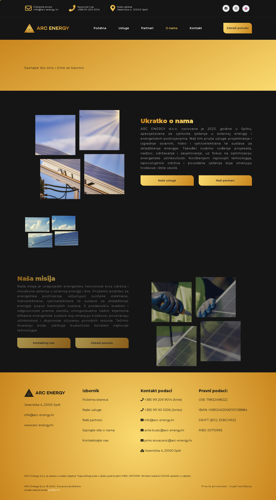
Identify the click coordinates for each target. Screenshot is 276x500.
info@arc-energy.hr (39, 415)
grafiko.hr (54, 489)
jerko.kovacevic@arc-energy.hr (166, 440)
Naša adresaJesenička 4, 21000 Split (126, 8)
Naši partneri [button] (225, 181)
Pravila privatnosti (214, 486)
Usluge (124, 28)
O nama (171, 28)
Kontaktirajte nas (95, 440)
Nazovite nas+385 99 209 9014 (82, 8)
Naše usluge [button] (167, 181)
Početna (100, 28)
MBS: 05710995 (210, 430)
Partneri (147, 28)
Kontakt (196, 28)
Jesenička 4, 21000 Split (42, 405)
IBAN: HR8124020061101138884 (223, 410)
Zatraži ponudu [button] (238, 28)
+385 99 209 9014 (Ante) (161, 400)
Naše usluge (92, 410)
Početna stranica (95, 400)
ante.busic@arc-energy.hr (162, 430)
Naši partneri (92, 420)
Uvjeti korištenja (240, 486)
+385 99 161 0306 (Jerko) (161, 410)
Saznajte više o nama (98, 430)
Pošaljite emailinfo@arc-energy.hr (41, 8)
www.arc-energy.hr (38, 425)
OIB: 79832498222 (213, 400)
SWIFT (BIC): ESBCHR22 (217, 420)
